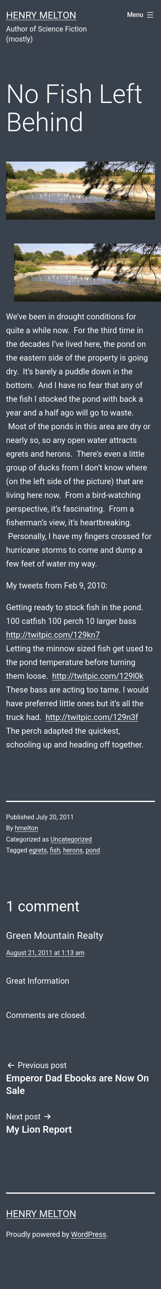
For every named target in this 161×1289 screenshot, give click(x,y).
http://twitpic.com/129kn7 (53, 635)
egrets (38, 850)
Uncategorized (71, 839)
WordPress (88, 1234)
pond (93, 850)
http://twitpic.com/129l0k (97, 676)
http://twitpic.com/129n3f (91, 717)
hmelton (26, 828)
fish (55, 850)
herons (73, 850)
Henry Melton (41, 15)
